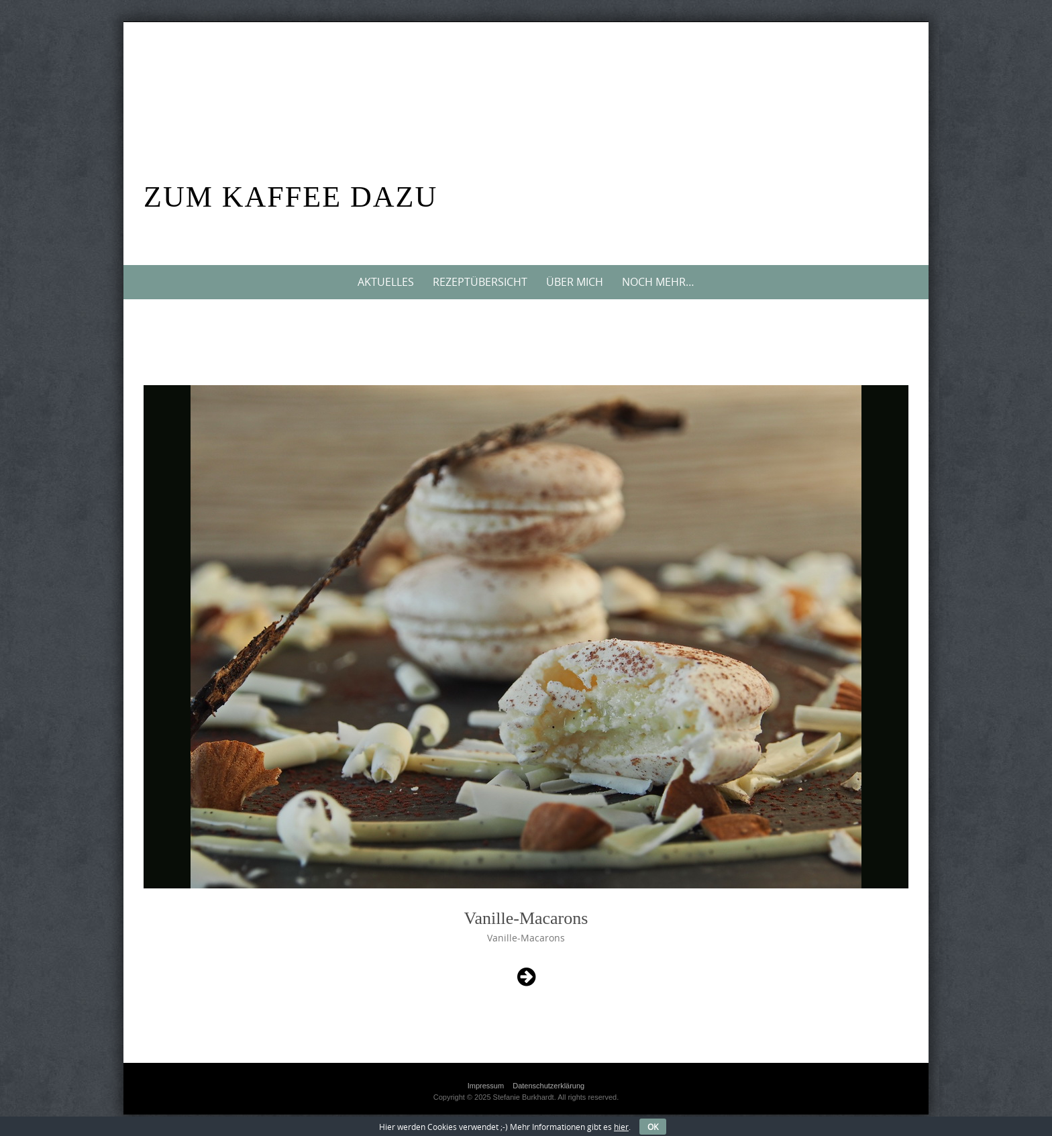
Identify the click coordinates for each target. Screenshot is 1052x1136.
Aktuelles (386, 281)
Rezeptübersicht (480, 281)
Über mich (574, 281)
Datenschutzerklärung (548, 1086)
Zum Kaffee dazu (290, 196)
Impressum (486, 1086)
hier (621, 1126)
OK (652, 1126)
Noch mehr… (658, 281)
